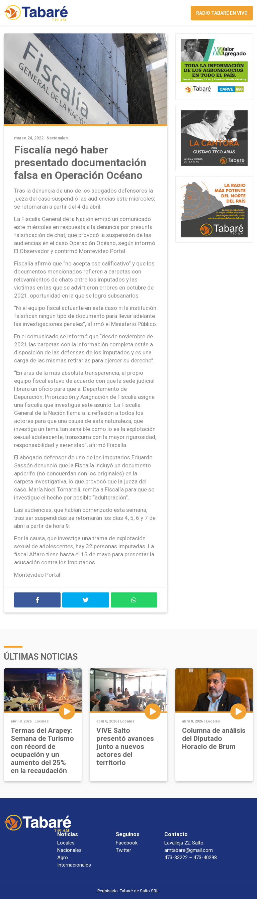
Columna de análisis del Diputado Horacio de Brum (214, 738)
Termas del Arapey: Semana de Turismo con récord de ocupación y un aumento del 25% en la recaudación (42, 750)
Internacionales (74, 865)
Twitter (123, 850)
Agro (62, 858)
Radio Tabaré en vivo (222, 13)
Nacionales (57, 138)
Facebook (127, 843)
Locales (41, 721)
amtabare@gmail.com (188, 850)
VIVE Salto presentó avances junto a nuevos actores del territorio (125, 746)
